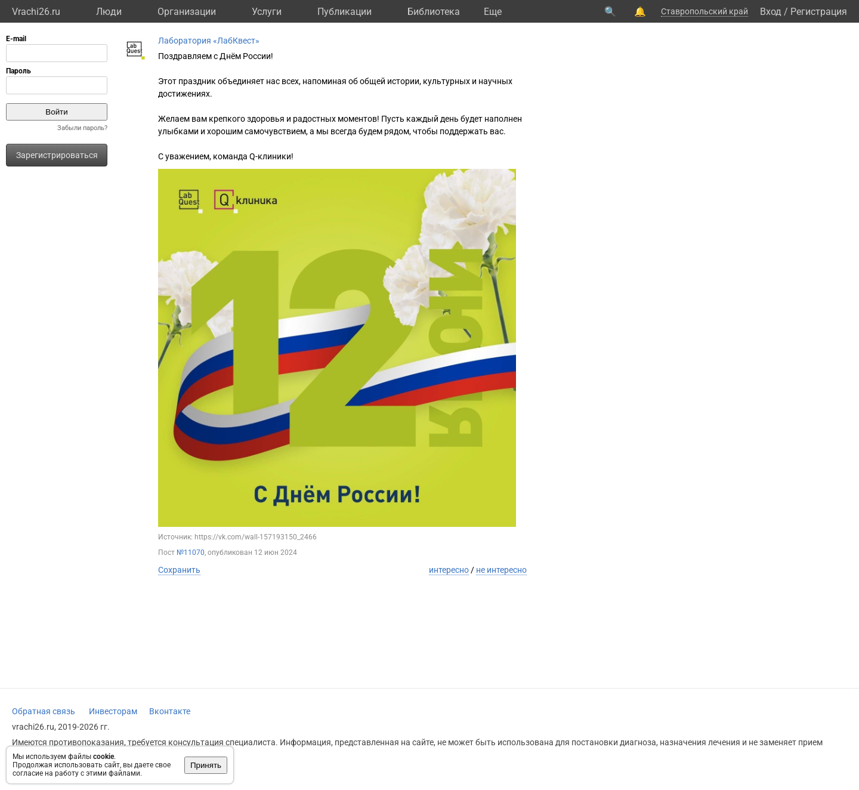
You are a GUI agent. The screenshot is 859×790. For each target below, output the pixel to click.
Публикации (344, 11)
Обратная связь (43, 711)
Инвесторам (113, 711)
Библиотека (433, 11)
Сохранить (179, 570)
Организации (186, 11)
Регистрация (818, 11)
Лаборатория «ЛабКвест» (208, 40)
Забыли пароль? (82, 128)
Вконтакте (169, 711)
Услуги (267, 11)
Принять (205, 765)
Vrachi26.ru (36, 11)
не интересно (501, 570)
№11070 (191, 552)
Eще (493, 11)
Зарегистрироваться (57, 155)
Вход (770, 11)
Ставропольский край (704, 11)
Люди (109, 11)
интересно (449, 570)
